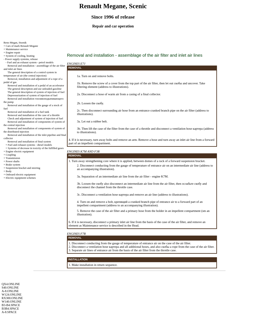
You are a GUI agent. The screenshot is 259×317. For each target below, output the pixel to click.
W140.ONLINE (11, 301)
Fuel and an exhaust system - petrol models (30, 62)
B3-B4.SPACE (11, 305)
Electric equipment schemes (21, 177)
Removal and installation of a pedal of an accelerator (36, 85)
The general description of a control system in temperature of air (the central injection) (30, 74)
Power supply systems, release (21, 59)
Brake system (13, 164)
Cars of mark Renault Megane (22, 45)
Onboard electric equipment (21, 174)
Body (9, 171)
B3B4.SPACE (10, 308)
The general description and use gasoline (34, 88)
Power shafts (13, 161)
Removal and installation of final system (29, 141)
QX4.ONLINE (11, 284)
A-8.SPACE (9, 312)
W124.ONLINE (11, 294)
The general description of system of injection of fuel (35, 92)
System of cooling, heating (20, 55)
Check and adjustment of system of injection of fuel (35, 118)
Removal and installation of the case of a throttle (34, 115)
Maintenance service (17, 49)
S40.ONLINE (10, 287)
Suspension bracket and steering (23, 167)
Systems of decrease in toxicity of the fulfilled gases (36, 148)
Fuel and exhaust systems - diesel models (30, 144)
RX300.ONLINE (12, 298)
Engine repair (13, 52)
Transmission (13, 158)
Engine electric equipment (20, 151)
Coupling (11, 154)
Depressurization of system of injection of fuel (32, 95)
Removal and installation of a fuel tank (28, 111)
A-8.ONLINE (10, 291)
